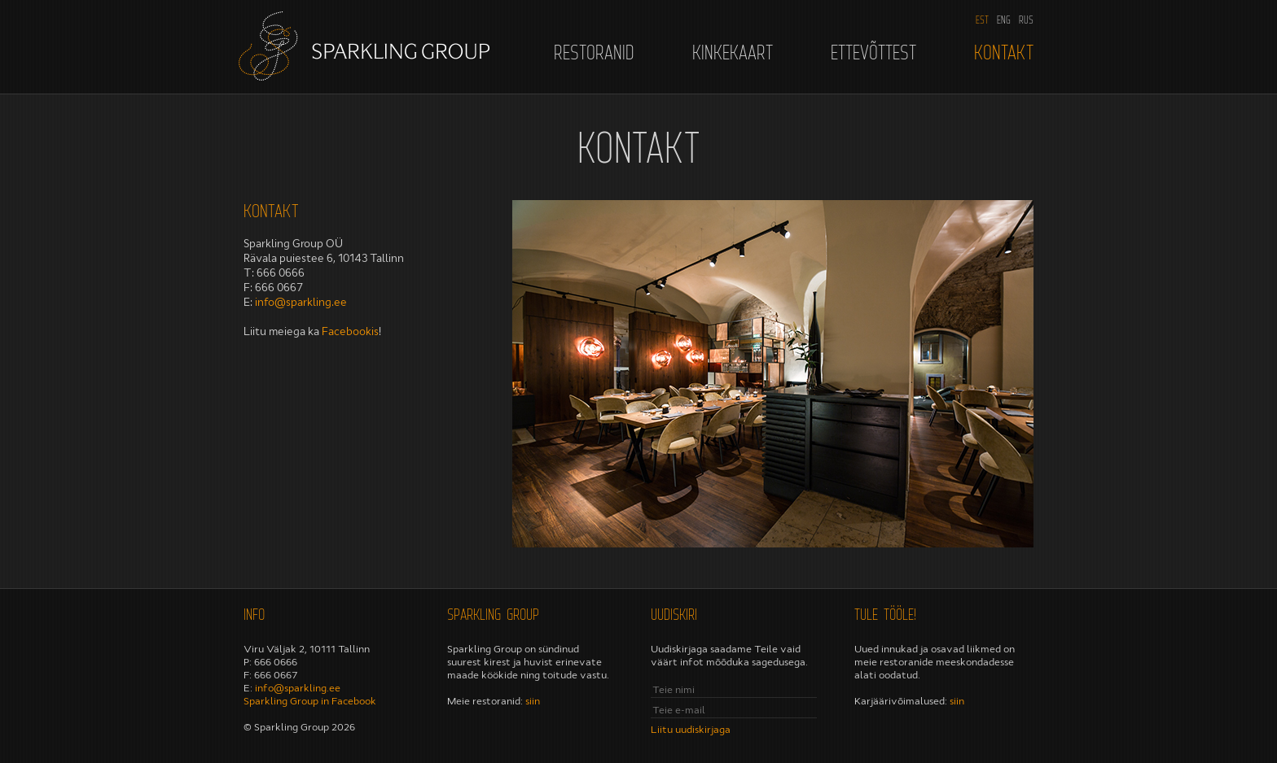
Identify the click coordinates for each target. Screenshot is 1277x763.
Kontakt (1003, 52)
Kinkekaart (732, 52)
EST (982, 19)
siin (532, 701)
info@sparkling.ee (301, 302)
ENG (1004, 19)
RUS (1026, 19)
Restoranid (594, 52)
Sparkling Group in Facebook (310, 701)
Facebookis (350, 331)
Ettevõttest (873, 52)
